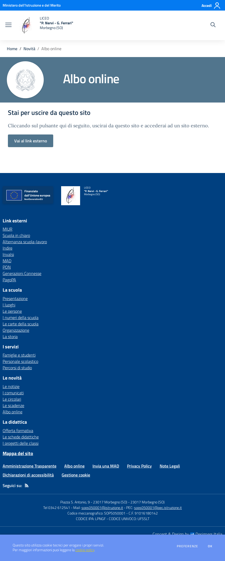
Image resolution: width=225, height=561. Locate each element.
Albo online (12, 412)
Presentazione (15, 298)
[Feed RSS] (26, 485)
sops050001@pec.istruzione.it (158, 507)
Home (12, 48)
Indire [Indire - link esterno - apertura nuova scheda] (7, 248)
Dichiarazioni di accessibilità (28, 475)
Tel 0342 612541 (56, 507)
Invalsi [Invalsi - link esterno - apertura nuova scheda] (8, 254)
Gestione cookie (76, 475)
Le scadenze (13, 405)
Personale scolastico (20, 361)
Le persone (12, 311)
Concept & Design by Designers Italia (187, 534)
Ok (210, 546)
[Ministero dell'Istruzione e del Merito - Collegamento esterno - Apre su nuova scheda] (32, 5)
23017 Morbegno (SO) (147, 502)
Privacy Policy (139, 466)
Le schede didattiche (21, 437)
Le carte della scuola (20, 324)
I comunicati (13, 393)
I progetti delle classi (20, 443)
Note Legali (170, 466)
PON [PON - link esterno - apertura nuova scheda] (7, 267)
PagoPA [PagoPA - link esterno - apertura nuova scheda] (9, 280)
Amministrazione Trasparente (29, 466)
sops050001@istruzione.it (102, 507)
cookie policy (84, 550)
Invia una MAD (105, 466)
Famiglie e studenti (19, 355)
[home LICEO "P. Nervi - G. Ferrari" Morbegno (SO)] (45, 25)
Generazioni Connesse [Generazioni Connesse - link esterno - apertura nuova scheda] (22, 273)
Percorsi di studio (17, 367)
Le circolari (12, 399)
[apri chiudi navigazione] (8, 25)
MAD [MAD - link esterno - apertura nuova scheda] (7, 261)
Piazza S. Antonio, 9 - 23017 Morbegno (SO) (93, 502)
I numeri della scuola (20, 317)
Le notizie (11, 386)
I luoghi (9, 305)
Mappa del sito (18, 453)
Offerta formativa (18, 430)
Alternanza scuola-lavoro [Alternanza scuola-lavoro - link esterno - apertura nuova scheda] (25, 242)
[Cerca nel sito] (213, 25)
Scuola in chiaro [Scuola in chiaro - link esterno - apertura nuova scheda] (16, 235)
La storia (10, 336)
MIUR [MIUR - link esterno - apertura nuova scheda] (7, 229)
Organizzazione (16, 330)
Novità (29, 48)
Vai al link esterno (30, 141)
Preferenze (187, 546)
